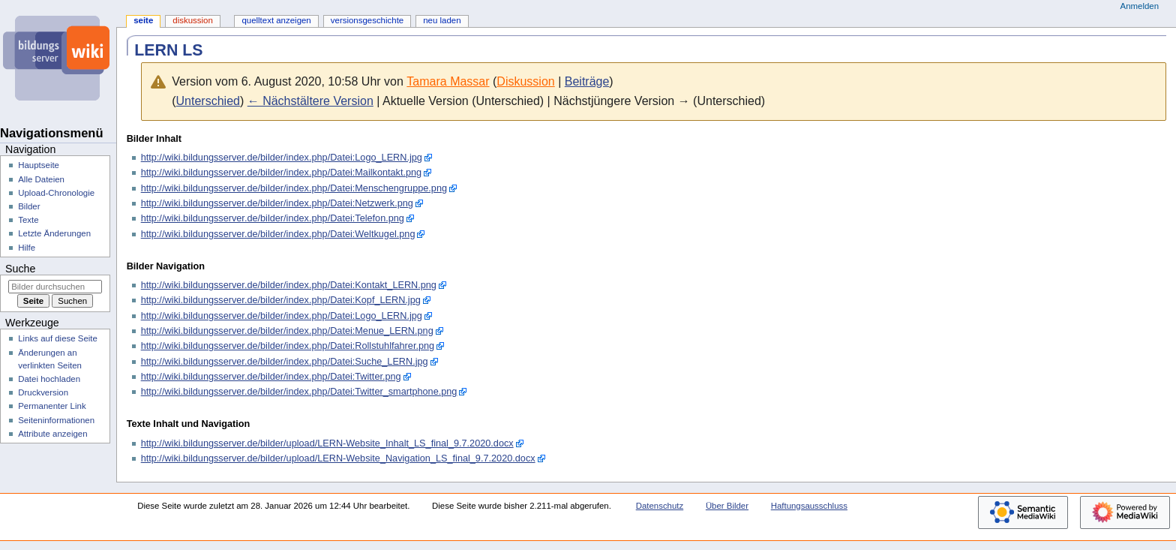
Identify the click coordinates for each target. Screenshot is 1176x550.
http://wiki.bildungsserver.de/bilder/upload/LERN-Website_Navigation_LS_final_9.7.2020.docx (338, 458)
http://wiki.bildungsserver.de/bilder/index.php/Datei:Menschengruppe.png (294, 188)
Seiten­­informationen (56, 420)
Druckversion (43, 392)
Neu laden (441, 20)
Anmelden (1140, 6)
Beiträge (587, 81)
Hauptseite (38, 165)
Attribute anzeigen (52, 433)
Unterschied (208, 101)
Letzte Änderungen (54, 233)
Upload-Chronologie (56, 192)
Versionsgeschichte (367, 20)
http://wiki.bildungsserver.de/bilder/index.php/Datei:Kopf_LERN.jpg (281, 300)
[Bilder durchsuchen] (55, 286)
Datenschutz (660, 505)
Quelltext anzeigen (276, 20)
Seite (143, 20)
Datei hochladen (49, 378)
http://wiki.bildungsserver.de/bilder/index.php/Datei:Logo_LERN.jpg (281, 157)
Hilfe (26, 247)
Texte (28, 219)
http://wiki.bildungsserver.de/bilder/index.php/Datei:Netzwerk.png (277, 203)
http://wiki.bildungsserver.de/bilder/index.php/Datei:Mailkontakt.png (281, 172)
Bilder (29, 206)
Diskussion (525, 81)
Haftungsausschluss (809, 505)
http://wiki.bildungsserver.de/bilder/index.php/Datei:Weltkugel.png (278, 234)
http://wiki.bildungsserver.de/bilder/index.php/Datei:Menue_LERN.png (287, 331)
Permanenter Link (52, 405)
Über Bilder (727, 505)
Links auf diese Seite (58, 338)
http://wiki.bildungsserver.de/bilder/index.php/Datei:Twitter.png (271, 376)
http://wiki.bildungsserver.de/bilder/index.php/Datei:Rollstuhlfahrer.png (287, 346)
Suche (20, 269)
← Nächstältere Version (311, 101)
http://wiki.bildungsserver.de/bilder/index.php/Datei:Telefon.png (272, 218)
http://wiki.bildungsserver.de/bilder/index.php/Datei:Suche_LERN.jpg (284, 361)
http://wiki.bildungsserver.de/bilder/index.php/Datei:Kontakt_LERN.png (288, 285)
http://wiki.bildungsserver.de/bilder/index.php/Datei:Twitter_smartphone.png (299, 391)
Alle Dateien (41, 179)
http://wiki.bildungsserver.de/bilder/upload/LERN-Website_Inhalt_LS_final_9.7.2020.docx (327, 443)
